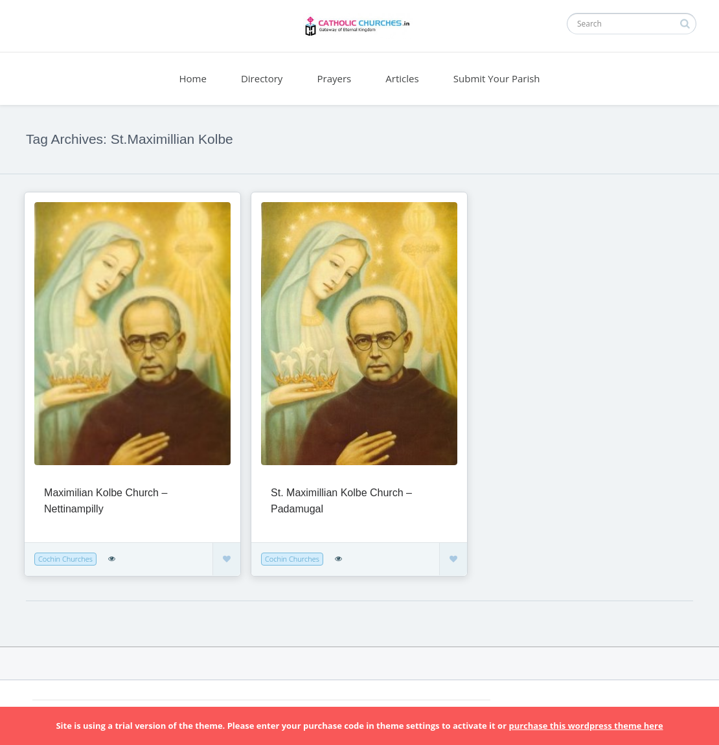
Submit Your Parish (496, 78)
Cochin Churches (65, 559)
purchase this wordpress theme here (585, 725)
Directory (261, 78)
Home (192, 78)
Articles (401, 78)
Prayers (334, 78)
